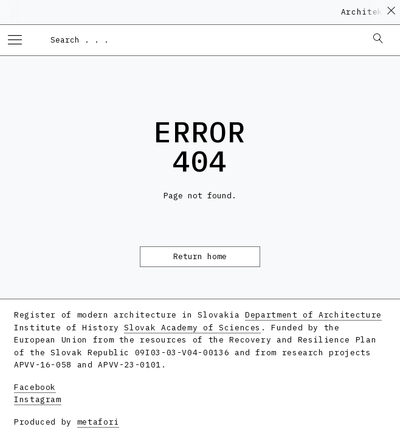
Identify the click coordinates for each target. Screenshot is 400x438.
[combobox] (203, 39)
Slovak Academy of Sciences (192, 327)
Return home (200, 256)
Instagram (37, 399)
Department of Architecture (313, 315)
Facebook (35, 387)
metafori (98, 422)
